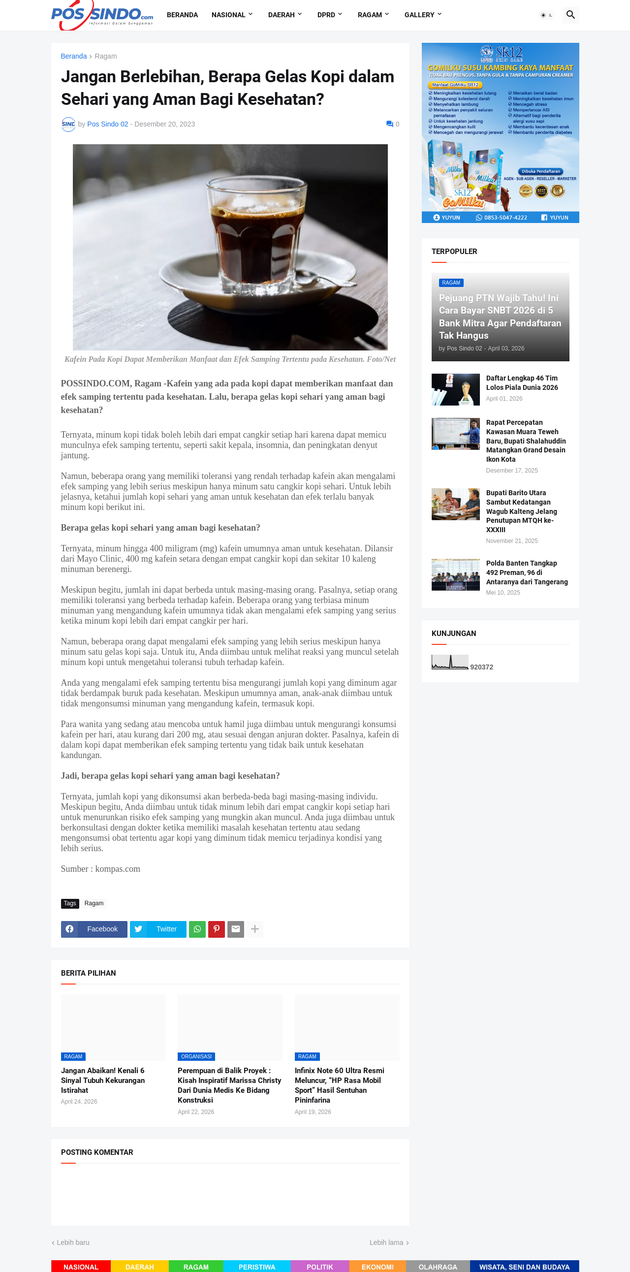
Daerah (281, 15)
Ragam (370, 15)
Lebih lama (387, 1242)
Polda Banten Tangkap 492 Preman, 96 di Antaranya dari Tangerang (527, 572)
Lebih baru (73, 1242)
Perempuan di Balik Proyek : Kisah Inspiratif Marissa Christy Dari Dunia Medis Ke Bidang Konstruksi (230, 1085)
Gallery (420, 15)
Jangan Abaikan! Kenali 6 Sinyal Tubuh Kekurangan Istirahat (103, 1080)
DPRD (326, 15)
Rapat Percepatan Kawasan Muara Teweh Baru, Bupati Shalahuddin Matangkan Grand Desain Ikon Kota (526, 441)
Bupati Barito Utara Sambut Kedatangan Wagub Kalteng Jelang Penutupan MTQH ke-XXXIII (521, 511)
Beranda (182, 15)
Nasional (229, 15)
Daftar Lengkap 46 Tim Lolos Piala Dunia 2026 (522, 382)
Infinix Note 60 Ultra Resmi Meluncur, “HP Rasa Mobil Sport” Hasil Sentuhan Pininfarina (339, 1085)
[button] (546, 15)
